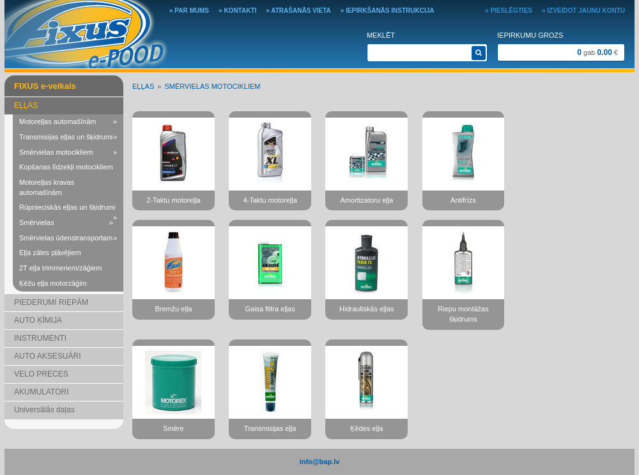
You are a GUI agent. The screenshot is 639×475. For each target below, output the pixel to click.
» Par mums (189, 10)
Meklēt (381, 35)
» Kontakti (237, 10)
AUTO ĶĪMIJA (38, 320)
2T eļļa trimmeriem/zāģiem (60, 268)
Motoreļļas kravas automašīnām (46, 187)
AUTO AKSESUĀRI (47, 356)
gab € (597, 52)
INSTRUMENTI (40, 338)
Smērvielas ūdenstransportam (68, 238)
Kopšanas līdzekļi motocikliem (66, 167)
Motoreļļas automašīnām (68, 122)
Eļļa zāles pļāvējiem (50, 252)
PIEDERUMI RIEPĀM (51, 302)
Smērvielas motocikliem (68, 153)
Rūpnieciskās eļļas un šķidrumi (68, 209)
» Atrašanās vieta (298, 10)
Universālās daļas (44, 409)
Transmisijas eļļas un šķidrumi (68, 137)
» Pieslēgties (508, 10)
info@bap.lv (320, 461)
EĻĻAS (26, 105)
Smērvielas (66, 223)
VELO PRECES (41, 374)
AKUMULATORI (41, 391)
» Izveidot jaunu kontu (583, 10)
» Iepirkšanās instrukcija (388, 10)
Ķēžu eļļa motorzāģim (53, 283)
